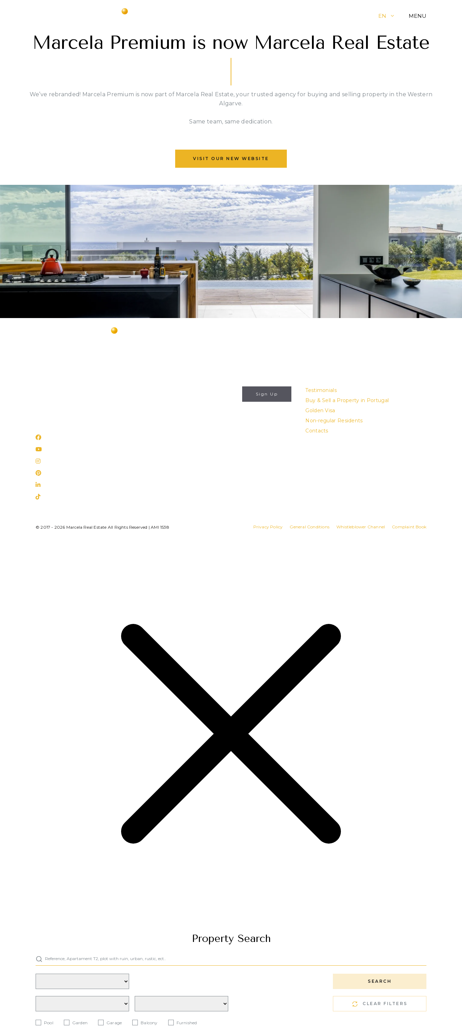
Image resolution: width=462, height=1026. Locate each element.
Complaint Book (409, 526)
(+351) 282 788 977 (60, 400)
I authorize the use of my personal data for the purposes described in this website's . (205, 419)
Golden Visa (320, 410)
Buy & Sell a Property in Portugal (347, 400)
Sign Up (267, 394)
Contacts (316, 431)
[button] (397, 16)
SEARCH (380, 981)
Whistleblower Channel (360, 526)
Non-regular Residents (334, 420)
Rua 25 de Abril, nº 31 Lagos (70, 419)
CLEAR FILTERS (380, 1004)
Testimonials (321, 390)
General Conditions (309, 526)
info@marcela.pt (56, 390)
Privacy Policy (207, 427)
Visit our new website (231, 158)
